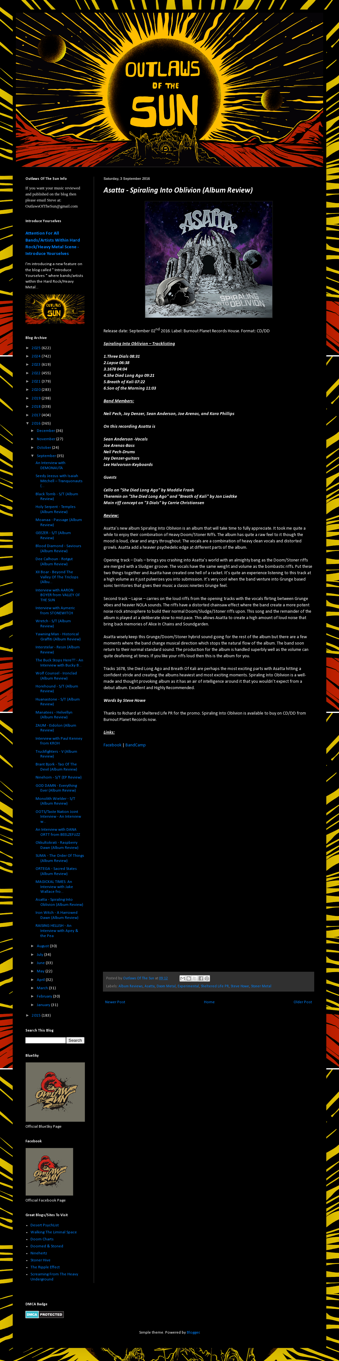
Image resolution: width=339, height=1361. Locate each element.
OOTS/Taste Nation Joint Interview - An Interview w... (58, 817)
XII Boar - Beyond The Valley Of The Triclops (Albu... (57, 577)
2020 (37, 390)
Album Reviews (131, 986)
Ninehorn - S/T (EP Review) (59, 777)
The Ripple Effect (45, 1267)
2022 (37, 373)
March (43, 988)
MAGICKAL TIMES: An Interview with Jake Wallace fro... (54, 887)
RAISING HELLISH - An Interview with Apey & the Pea (57, 931)
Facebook (112, 745)
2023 (37, 365)
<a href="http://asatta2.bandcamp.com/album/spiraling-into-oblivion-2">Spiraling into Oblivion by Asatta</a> (159, 859)
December (46, 431)
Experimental (188, 986)
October (44, 448)
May (41, 971)
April (41, 980)
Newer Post (115, 1002)
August (43, 946)
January (44, 1005)
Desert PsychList (45, 1225)
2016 (37, 423)
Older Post (303, 1002)
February (45, 996)
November (46, 439)
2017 (37, 415)
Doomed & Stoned (47, 1246)
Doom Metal (166, 986)
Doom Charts (42, 1239)
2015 (37, 1015)
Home (209, 1002)
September (47, 456)
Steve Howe (240, 986)
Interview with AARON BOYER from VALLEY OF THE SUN (58, 595)
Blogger (193, 1332)
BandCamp (135, 745)
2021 (37, 381)
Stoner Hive (41, 1260)
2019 (37, 398)
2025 (37, 348)
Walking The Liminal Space (54, 1232)
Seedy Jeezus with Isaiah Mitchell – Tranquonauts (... (59, 481)
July (40, 955)
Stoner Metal (261, 986)
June (41, 963)
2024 (37, 356)
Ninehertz (39, 1253)
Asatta (150, 986)
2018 (37, 407)
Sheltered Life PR (215, 986)
